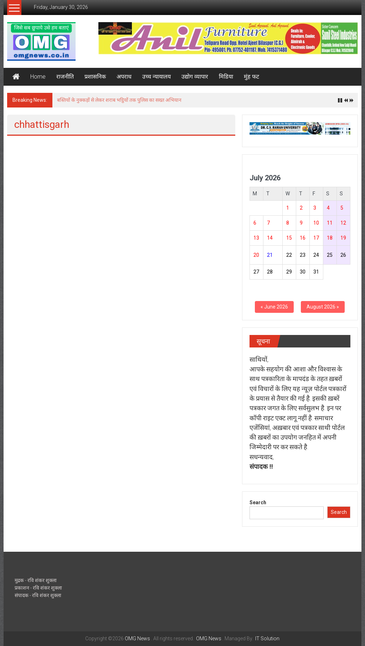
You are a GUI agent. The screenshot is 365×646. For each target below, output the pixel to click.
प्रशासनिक (95, 76)
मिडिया (226, 76)
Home (38, 76)
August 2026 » (323, 307)
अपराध (124, 76)
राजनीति (65, 76)
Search (258, 502)
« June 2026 (274, 307)
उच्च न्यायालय (156, 76)
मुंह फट (251, 76)
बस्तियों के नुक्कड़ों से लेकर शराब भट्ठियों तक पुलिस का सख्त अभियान (119, 100)
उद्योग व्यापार (194, 76)
